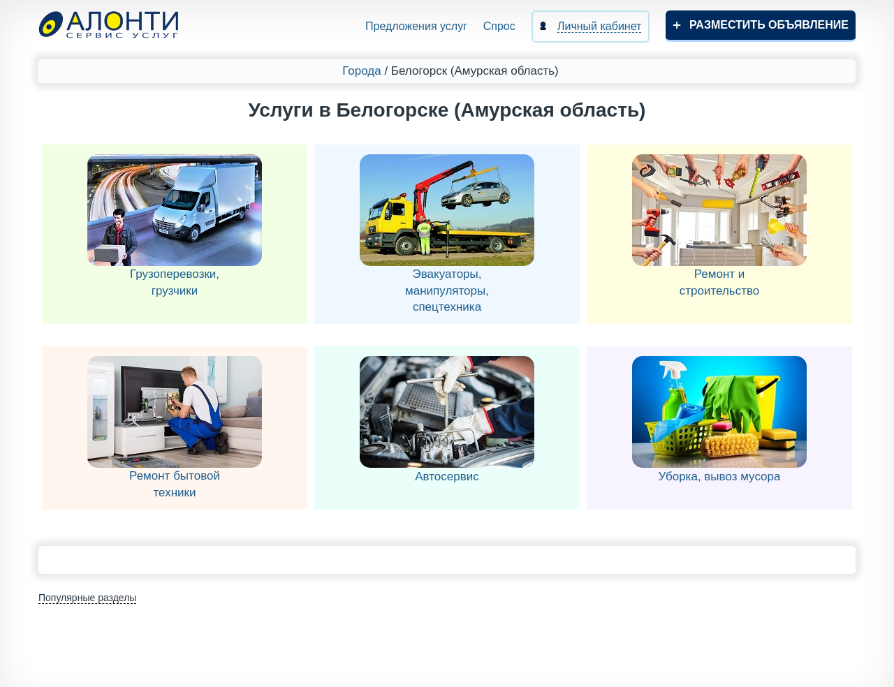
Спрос (499, 26)
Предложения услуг (416, 26)
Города (361, 70)
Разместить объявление (769, 25)
